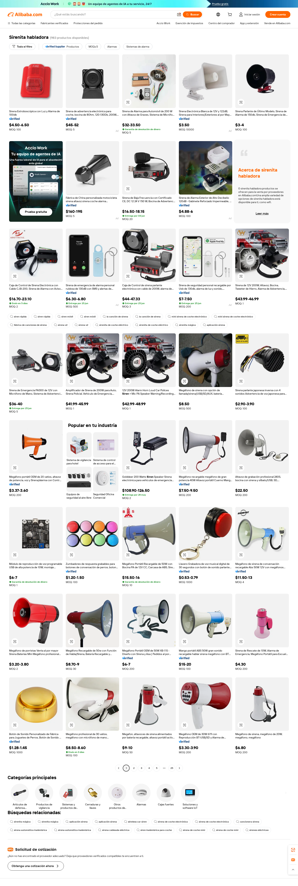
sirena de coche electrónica (171, 821)
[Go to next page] (179, 768)
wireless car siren (135, 821)
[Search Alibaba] (114, 14)
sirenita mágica (185, 325)
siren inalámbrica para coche (154, 830)
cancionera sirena (247, 821)
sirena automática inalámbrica (28, 830)
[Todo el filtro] (22, 46)
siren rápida (18, 316)
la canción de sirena (115, 316)
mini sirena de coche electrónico (187, 316)
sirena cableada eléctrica (113, 830)
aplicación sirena (214, 325)
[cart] (230, 15)
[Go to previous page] (118, 768)
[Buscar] (192, 14)
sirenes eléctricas (257, 830)
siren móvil (65, 316)
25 (171, 768)
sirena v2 (60, 325)
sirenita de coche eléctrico (111, 325)
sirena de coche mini (192, 830)
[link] (293, 850)
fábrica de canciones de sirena (28, 325)
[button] (179, 14)
